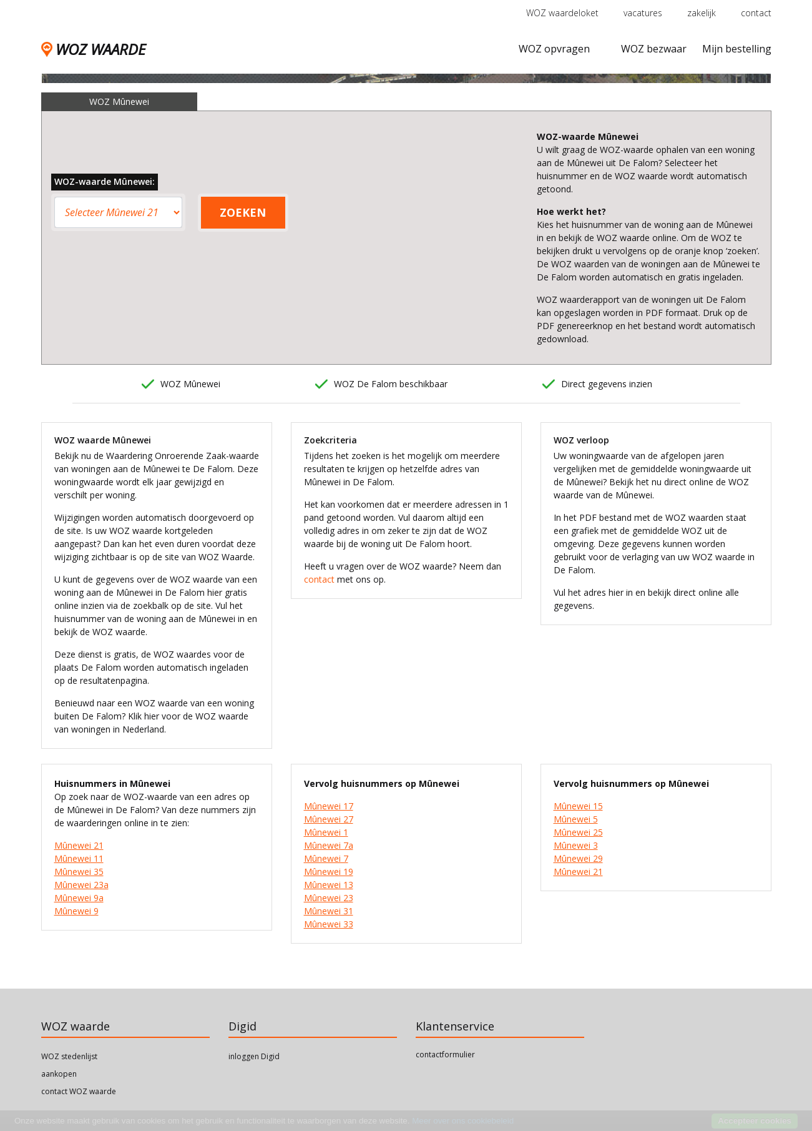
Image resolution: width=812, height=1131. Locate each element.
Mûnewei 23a (81, 885)
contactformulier (445, 1054)
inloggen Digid (254, 1056)
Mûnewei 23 (328, 898)
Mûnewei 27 (328, 819)
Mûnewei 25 (578, 832)
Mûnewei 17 (328, 806)
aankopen (59, 1074)
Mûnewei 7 (326, 858)
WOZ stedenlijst (69, 1056)
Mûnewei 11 (79, 858)
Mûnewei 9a (79, 898)
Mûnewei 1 (326, 832)
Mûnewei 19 (328, 871)
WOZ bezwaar (654, 49)
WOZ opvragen (554, 49)
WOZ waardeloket (562, 13)
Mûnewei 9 (76, 911)
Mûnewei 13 (328, 885)
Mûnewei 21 (79, 845)
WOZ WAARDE (93, 49)
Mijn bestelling (736, 49)
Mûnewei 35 (79, 871)
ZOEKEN (243, 212)
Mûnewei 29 (578, 858)
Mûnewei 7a (328, 845)
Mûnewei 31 (328, 911)
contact (756, 13)
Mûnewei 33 (328, 924)
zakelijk (701, 13)
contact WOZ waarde (78, 1091)
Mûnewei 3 (576, 845)
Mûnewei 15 (578, 806)
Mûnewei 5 (576, 819)
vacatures (643, 13)
